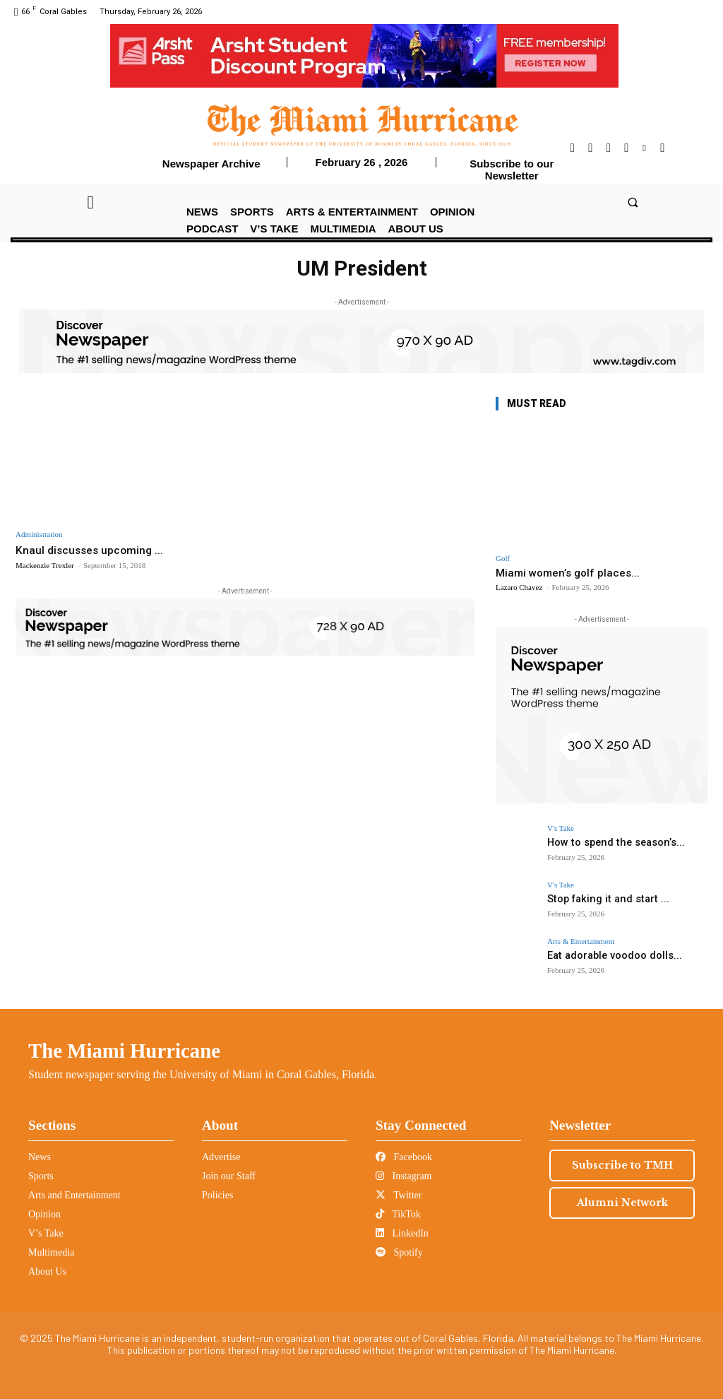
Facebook (404, 1157)
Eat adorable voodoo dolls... (606, 955)
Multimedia (51, 1252)
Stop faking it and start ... (599, 898)
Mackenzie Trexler (45, 564)
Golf (503, 558)
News (39, 1157)
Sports (41, 1176)
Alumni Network (622, 1202)
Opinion (44, 1214)
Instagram (403, 1176)
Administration (39, 534)
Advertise (221, 1157)
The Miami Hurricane (124, 1050)
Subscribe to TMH (622, 1165)
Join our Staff (229, 1176)
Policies (217, 1195)
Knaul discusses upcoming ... (93, 550)
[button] (632, 202)
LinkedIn (402, 1233)
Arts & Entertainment (580, 941)
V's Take (560, 828)
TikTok (398, 1214)
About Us (47, 1271)
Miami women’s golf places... (568, 573)
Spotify (399, 1252)
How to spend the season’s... (608, 842)
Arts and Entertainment (74, 1195)
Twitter (399, 1195)
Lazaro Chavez (519, 587)
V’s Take (46, 1233)
